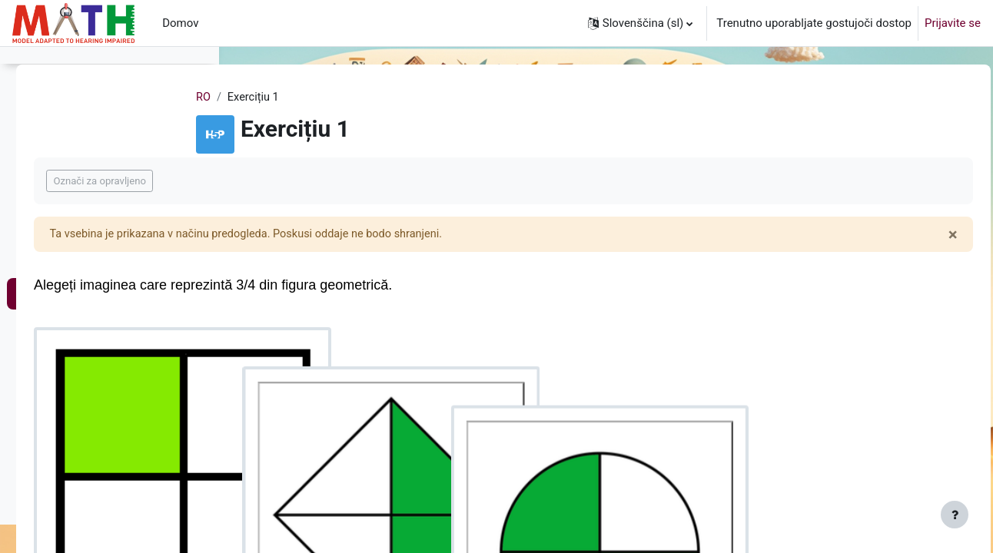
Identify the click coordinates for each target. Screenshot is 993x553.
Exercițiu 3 (58, 104)
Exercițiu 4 (58, 135)
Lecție (47, 291)
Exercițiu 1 (58, 322)
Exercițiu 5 (58, 167)
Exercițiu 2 (58, 353)
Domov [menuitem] (180, 23)
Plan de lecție (66, 260)
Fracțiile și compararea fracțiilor (110, 229)
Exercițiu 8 (58, 540)
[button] (640, 23)
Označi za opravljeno (314, 181)
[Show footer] (954, 514)
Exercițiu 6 (58, 197)
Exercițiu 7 (58, 508)
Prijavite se (953, 23)
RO (294, 97)
